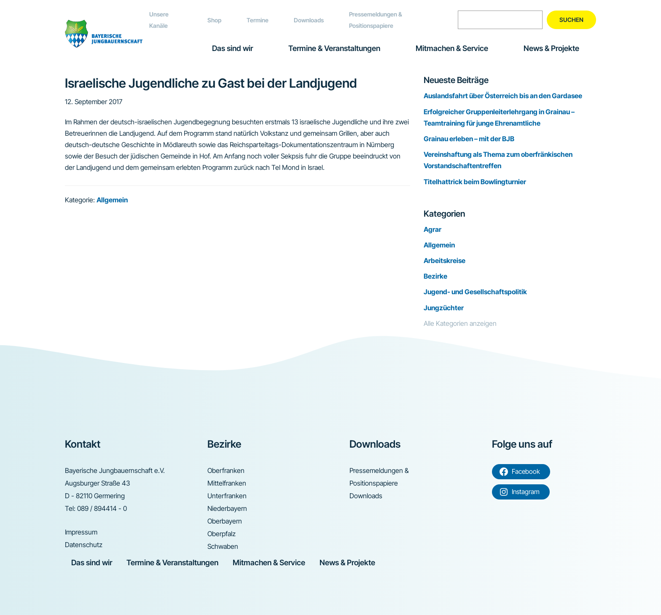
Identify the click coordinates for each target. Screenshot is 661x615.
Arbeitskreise (444, 260)
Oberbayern (224, 521)
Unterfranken (227, 495)
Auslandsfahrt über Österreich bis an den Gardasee (503, 95)
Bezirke (435, 276)
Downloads (309, 20)
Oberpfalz (221, 533)
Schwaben (222, 546)
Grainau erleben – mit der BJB (469, 138)
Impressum (81, 532)
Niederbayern (227, 508)
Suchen (571, 19)
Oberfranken (226, 470)
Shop (214, 20)
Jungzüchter (444, 307)
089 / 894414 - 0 (102, 508)
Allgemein (112, 200)
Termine (258, 20)
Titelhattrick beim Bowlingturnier (475, 181)
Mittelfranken (226, 483)
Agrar (432, 229)
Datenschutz (83, 544)
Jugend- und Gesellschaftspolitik (475, 291)
